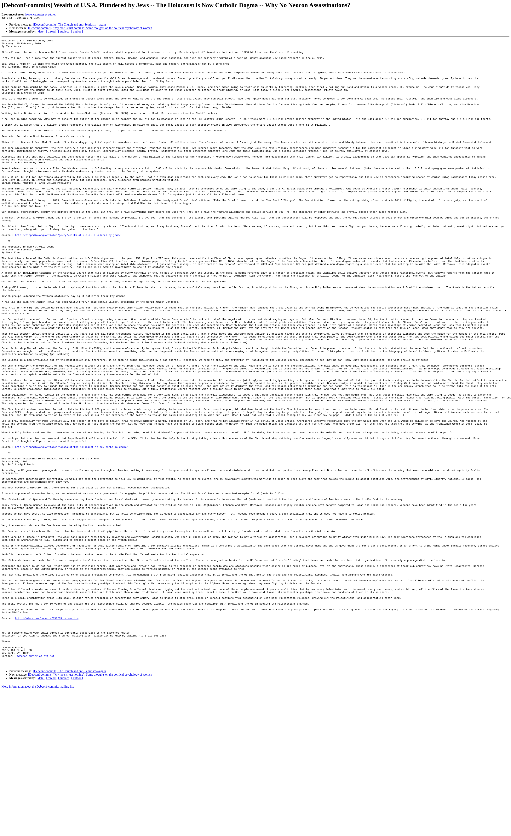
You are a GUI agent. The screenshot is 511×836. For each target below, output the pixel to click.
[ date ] (41, 31)
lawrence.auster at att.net (40, 14)
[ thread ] (51, 31)
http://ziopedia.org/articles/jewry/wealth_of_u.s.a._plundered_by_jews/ (68, 274)
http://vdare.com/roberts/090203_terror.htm (46, 734)
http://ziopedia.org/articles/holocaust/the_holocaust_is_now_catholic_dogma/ (71, 528)
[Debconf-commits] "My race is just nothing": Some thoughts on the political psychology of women (90, 28)
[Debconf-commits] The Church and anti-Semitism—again (69, 24)
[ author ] (77, 31)
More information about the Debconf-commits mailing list (38, 811)
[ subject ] (64, 31)
